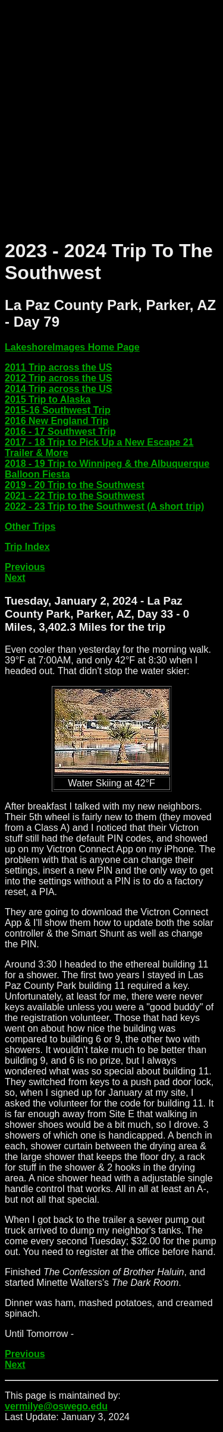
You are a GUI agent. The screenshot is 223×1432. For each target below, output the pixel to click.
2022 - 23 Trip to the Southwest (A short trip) (104, 506)
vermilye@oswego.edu (56, 1406)
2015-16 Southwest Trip (58, 410)
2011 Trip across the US (58, 367)
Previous (25, 567)
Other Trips (30, 526)
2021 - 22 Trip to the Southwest (75, 496)
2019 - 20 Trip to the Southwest (75, 485)
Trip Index (27, 547)
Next (15, 578)
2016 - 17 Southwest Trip (60, 431)
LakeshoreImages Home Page (72, 347)
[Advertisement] (111, 116)
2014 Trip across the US (58, 389)
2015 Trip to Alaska (47, 399)
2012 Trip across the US (58, 378)
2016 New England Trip (56, 421)
